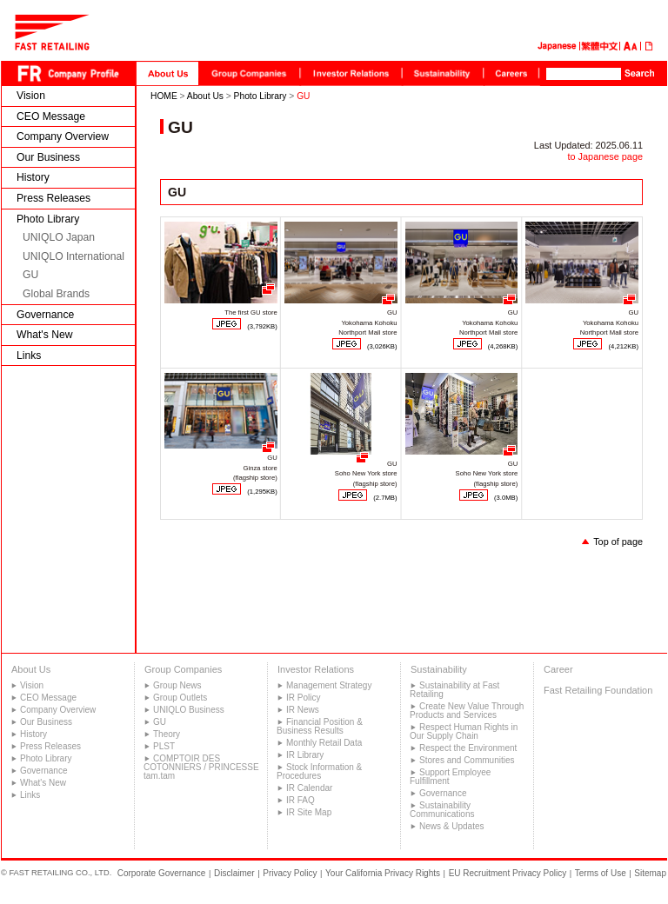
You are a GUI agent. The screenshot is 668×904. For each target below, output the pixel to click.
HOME (163, 96)
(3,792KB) (262, 326)
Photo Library (48, 219)
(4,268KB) (503, 346)
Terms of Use (600, 873)
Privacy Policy (290, 873)
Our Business (48, 157)
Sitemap (650, 873)
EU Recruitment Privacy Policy (508, 873)
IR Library (305, 755)
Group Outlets (180, 697)
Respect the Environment (468, 748)
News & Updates (451, 826)
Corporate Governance (161, 873)
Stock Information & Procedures (319, 771)
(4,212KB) (623, 346)
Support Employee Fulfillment (450, 777)
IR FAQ (300, 800)
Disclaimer (234, 873)
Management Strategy (328, 685)
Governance (45, 315)
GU (30, 275)
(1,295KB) (262, 491)
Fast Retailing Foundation (598, 690)
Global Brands (56, 294)
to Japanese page (605, 156)
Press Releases (53, 198)
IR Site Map (308, 812)
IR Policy (303, 697)
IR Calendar (309, 788)
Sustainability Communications (442, 810)
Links (29, 355)
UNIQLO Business (188, 710)
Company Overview (63, 136)
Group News (177, 685)
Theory (166, 734)
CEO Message (51, 116)
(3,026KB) (382, 346)
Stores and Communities (467, 760)
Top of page (618, 541)
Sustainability (439, 669)
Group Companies (183, 669)
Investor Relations (315, 669)
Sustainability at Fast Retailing (454, 690)
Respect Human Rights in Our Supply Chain (464, 731)
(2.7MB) (385, 498)
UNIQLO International (73, 256)
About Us (205, 96)
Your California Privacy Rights (382, 873)
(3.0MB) (506, 498)
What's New (44, 335)
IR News (302, 710)
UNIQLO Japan (59, 237)
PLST (164, 746)
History (33, 177)
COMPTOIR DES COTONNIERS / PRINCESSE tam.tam (201, 767)
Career (558, 669)
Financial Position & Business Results (320, 726)
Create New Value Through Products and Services (467, 710)
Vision (31, 96)
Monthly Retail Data (324, 743)
